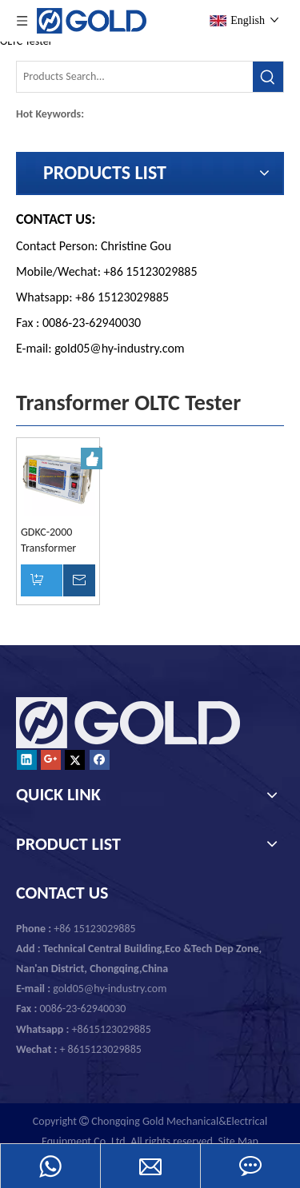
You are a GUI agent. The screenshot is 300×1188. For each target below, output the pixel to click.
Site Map (238, 1141)
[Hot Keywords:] (268, 77)
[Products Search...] (135, 77)
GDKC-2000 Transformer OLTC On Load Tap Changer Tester (52, 540)
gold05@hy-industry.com (119, 348)
